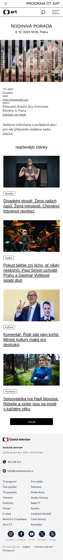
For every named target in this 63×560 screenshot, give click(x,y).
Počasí (6, 508)
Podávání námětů (41, 513)
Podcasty (8, 503)
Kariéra (35, 508)
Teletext (8, 497)
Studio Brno (38, 492)
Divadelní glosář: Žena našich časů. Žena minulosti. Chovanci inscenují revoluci (31, 206)
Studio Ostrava (39, 497)
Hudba (8, 257)
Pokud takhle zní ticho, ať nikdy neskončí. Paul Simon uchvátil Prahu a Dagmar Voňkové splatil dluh (31, 273)
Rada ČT (35, 503)
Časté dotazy (38, 519)
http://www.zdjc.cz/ (16, 99)
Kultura (9, 327)
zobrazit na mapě (14, 114)
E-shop (7, 513)
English (26, 546)
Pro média (37, 481)
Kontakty (36, 524)
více (31, 421)
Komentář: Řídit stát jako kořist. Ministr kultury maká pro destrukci (31, 339)
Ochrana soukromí (43, 546)
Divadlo (9, 193)
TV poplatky (10, 492)
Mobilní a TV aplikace (15, 519)
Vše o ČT (7, 524)
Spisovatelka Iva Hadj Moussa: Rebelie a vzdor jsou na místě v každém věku (30, 403)
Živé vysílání (9, 486)
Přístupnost (8, 550)
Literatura (10, 391)
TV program (9, 481)
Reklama (36, 486)
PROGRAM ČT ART (43, 3)
